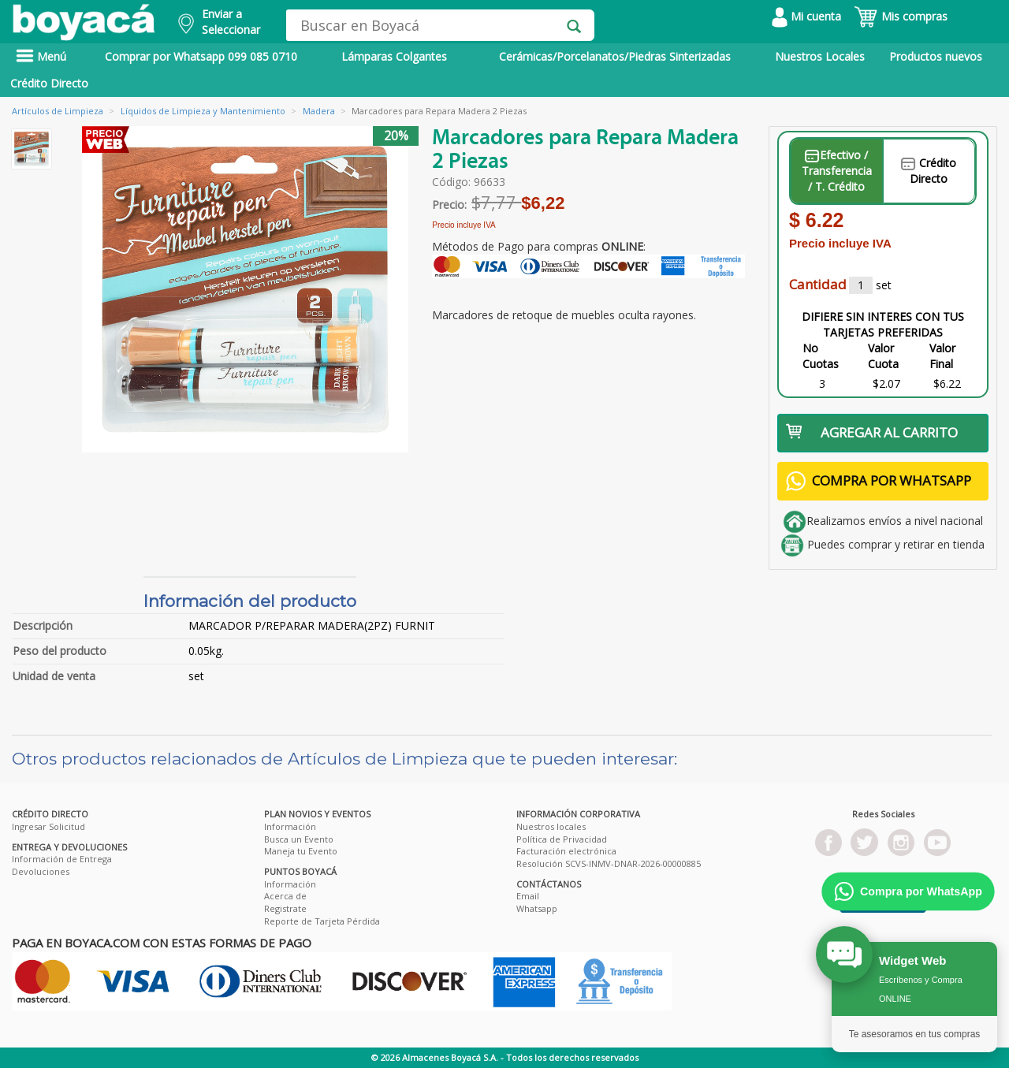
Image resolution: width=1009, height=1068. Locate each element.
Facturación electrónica (566, 851)
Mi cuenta (806, 16)
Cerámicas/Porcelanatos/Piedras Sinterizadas (615, 56)
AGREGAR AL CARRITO (872, 432)
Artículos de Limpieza (57, 111)
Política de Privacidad (561, 839)
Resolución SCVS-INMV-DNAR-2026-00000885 (608, 863)
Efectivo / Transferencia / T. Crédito (837, 170)
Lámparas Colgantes (394, 56)
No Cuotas (820, 355)
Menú (41, 56)
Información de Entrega (62, 859)
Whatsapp (536, 908)
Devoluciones (40, 871)
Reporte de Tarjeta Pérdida (322, 921)
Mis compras (901, 16)
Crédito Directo (49, 83)
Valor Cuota (883, 355)
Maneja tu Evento (300, 851)
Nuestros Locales (820, 56)
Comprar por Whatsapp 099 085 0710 (201, 56)
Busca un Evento (298, 839)
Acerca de (285, 896)
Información (290, 826)
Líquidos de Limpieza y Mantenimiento (203, 111)
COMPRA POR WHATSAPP (878, 481)
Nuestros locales (551, 826)
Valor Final (942, 355)
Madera (319, 111)
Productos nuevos (935, 56)
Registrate (285, 908)
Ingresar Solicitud (48, 826)
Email (527, 896)
